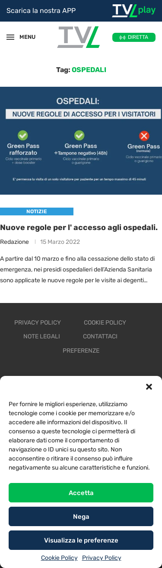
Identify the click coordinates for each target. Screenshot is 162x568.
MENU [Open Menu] (23, 37)
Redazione (14, 242)
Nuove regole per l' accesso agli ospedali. (79, 227)
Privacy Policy (101, 558)
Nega (81, 517)
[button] (149, 386)
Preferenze (81, 350)
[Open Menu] (10, 37)
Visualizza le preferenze (81, 540)
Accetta (81, 493)
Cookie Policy (59, 558)
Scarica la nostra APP (41, 10)
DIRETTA (138, 37)
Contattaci (100, 336)
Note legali (41, 336)
